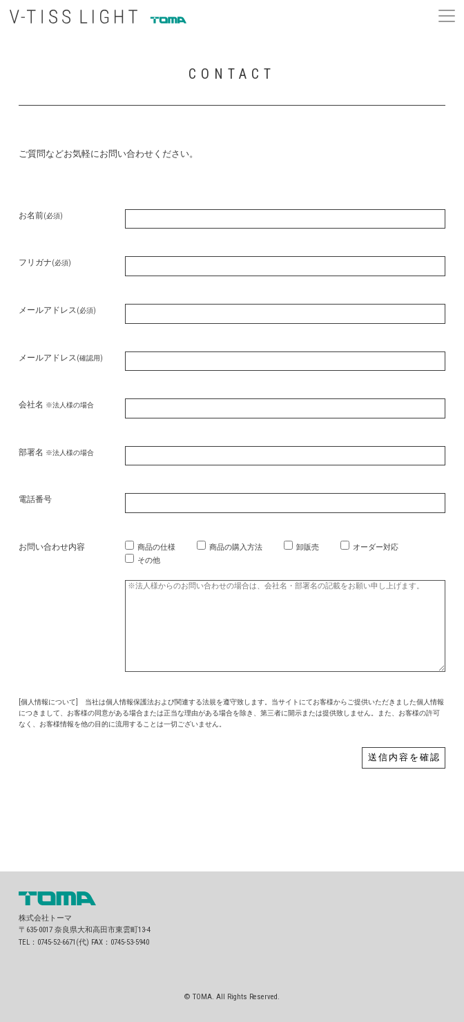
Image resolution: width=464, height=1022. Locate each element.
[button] (446, 14)
